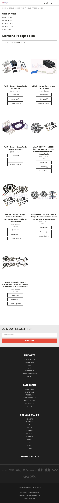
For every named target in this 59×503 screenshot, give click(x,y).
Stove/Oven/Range (29, 398)
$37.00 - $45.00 (7, 29)
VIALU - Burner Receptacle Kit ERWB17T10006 (15, 148)
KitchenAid (29, 431)
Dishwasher (29, 389)
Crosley (29, 445)
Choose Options (15, 103)
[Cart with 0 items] (51, 3)
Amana (29, 439)
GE (29, 425)
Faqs (29, 368)
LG (29, 442)
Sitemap (29, 377)
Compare (15, 99)
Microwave (29, 392)
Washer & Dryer (29, 401)
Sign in (25, 374)
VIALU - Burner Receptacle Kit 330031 (15, 87)
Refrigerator (29, 395)
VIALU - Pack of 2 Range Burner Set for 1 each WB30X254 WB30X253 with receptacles (15, 218)
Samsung (29, 434)
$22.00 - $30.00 (7, 23)
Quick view (15, 95)
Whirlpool (29, 422)
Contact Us (29, 371)
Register (33, 374)
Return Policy (30, 362)
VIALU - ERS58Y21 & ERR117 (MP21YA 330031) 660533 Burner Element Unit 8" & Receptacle (44, 150)
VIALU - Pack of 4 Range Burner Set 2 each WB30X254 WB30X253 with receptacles (15, 284)
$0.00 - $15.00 (7, 18)
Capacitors (29, 404)
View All (29, 448)
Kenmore (30, 419)
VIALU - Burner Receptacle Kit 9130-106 (43, 87)
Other (29, 407)
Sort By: (6, 42)
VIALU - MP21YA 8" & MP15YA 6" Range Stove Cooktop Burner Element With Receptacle (44, 216)
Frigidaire (29, 436)
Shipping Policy (29, 359)
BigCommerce (34, 492)
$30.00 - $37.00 (7, 26)
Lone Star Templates (33, 495)
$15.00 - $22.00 (7, 21)
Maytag (29, 428)
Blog (29, 365)
